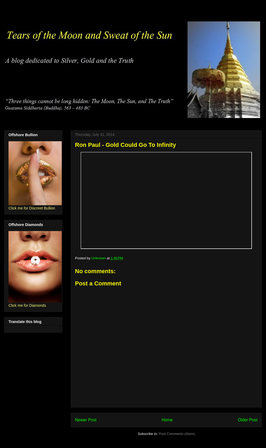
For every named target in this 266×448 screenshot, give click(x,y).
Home (167, 420)
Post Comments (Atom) (177, 434)
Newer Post (86, 420)
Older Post (247, 420)
